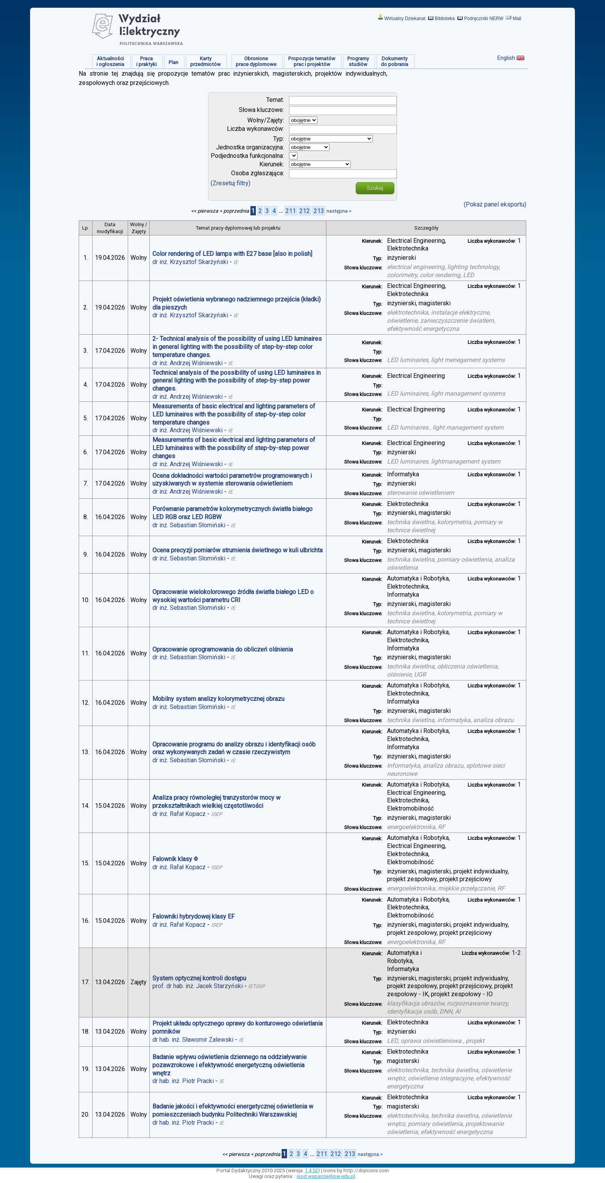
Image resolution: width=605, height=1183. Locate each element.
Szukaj (375, 188)
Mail (517, 18)
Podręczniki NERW (484, 18)
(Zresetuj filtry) (230, 183)
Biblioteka (445, 18)
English (506, 57)
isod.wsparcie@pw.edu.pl (326, 1176)
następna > (339, 211)
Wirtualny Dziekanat (405, 18)
